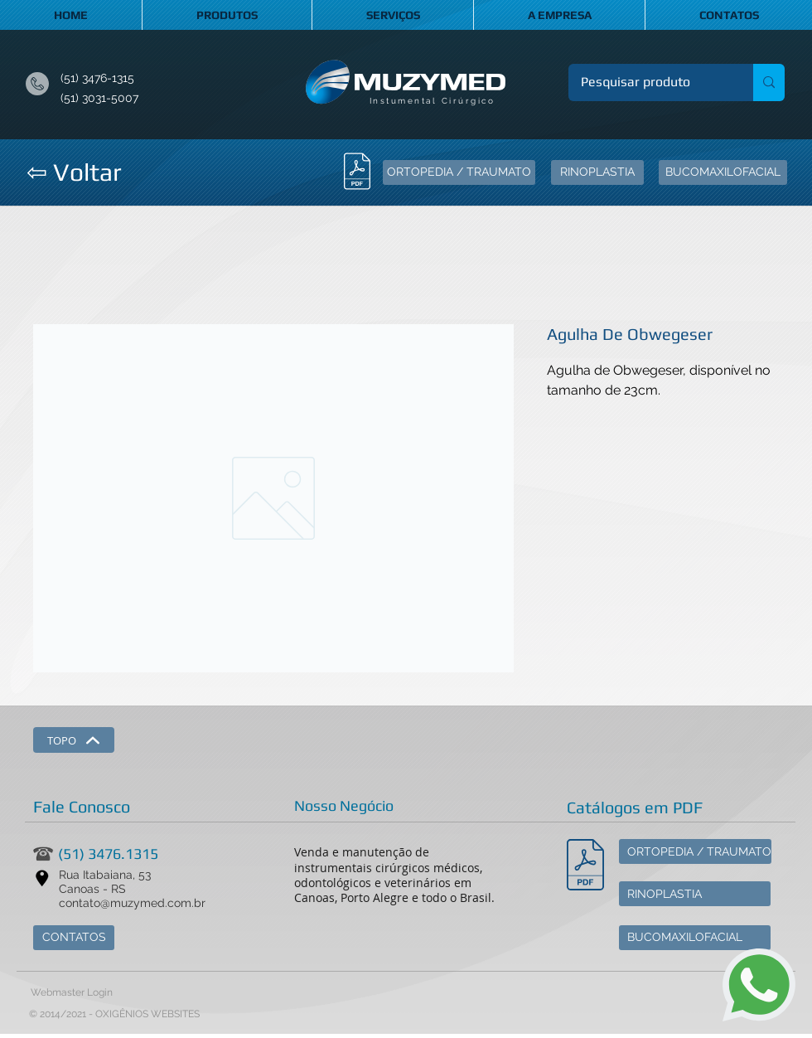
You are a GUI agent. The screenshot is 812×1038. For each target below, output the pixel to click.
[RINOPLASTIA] (597, 172)
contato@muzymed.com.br (132, 902)
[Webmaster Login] (71, 993)
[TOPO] (73, 740)
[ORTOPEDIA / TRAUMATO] (459, 172)
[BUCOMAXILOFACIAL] (723, 172)
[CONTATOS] (73, 937)
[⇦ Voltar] (74, 172)
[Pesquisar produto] (649, 82)
